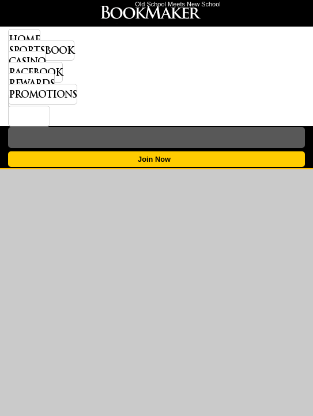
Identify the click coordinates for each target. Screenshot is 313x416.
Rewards (31, 83)
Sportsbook (41, 50)
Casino (27, 61)
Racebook (35, 72)
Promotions (43, 94)
